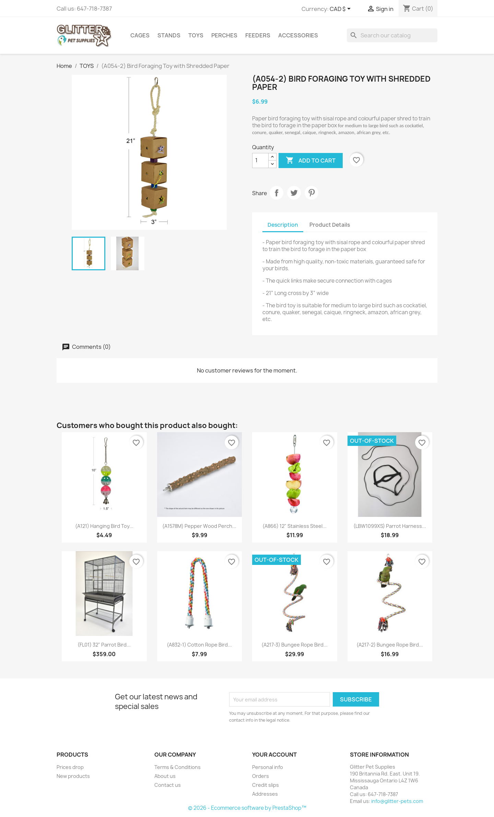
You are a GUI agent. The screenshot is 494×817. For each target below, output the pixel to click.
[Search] (392, 35)
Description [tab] (283, 224)
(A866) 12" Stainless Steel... (294, 526)
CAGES (140, 35)
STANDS (168, 35)
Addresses (265, 794)
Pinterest (311, 193)
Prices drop (70, 767)
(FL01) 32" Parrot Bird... (104, 644)
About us (165, 776)
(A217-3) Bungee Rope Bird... (294, 644)
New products (73, 776)
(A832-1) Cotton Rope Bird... (199, 644)
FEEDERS (257, 35)
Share (276, 193)
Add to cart (311, 160)
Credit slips (265, 785)
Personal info (267, 767)
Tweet (294, 193)
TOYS (195, 35)
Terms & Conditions (177, 767)
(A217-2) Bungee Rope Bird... (389, 644)
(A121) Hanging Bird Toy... (104, 526)
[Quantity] (260, 160)
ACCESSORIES (298, 35)
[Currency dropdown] (341, 9)
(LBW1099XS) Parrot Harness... (389, 526)
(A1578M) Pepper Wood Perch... (199, 526)
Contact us (167, 785)
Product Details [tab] (329, 224)
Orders (260, 776)
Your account (274, 754)
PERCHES (224, 35)
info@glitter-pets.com (397, 801)
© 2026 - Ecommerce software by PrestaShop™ (247, 808)
